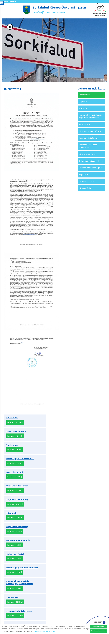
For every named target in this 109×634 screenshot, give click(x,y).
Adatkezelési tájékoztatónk (44, 631)
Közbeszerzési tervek (87, 155)
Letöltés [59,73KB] (49, 547)
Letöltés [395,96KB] (50, 576)
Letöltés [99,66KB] (14, 492)
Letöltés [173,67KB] (15, 463)
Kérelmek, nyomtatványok (90, 132)
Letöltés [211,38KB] (14, 507)
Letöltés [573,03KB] (15, 423)
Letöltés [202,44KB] (50, 423)
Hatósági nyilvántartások (89, 138)
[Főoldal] (24, 10)
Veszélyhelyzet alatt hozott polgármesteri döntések (90, 117)
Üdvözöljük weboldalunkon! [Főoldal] (59, 10)
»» (57, 588)
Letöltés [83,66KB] (49, 476)
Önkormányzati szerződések (91, 161)
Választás (83, 109)
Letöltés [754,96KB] (15, 521)
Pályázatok (83, 175)
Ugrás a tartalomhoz (9, 1)
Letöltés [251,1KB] (14, 534)
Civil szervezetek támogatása (91, 168)
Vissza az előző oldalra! (18, 616)
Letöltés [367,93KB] (50, 534)
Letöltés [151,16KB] (49, 563)
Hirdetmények (85, 125)
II (10, 27)
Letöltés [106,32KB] (49, 436)
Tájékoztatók (84, 95)
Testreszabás (98, 627)
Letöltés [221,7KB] (14, 436)
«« (20, 588)
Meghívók (83, 102)
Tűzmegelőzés (85, 189)
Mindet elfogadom (98, 631)
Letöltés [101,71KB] (49, 492)
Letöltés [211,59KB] (14, 476)
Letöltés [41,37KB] (14, 563)
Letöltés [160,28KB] (49, 449)
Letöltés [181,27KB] (49, 521)
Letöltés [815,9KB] (14, 449)
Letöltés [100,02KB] (49, 463)
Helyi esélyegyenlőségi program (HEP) (88, 146)
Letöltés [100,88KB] (15, 576)
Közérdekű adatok (86, 182)
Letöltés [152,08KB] (49, 507)
